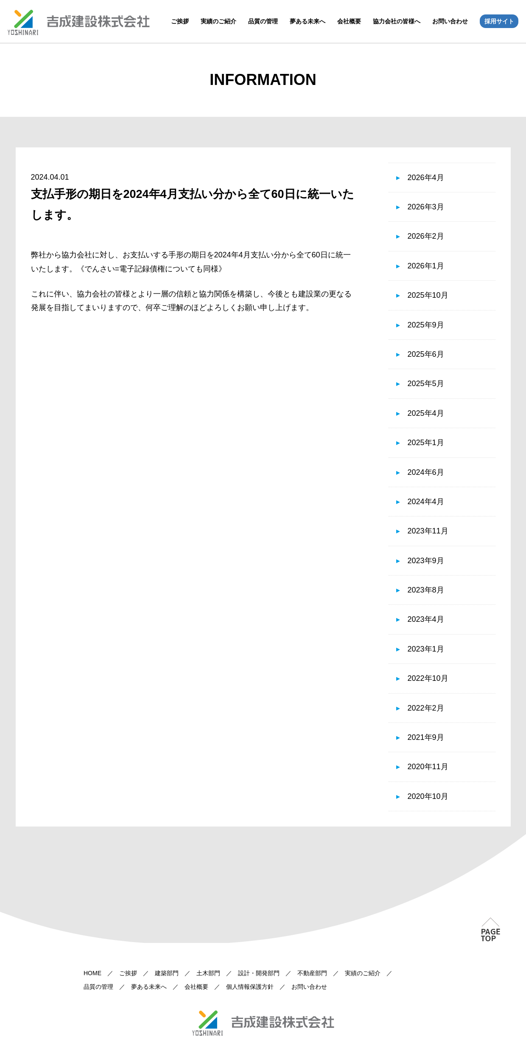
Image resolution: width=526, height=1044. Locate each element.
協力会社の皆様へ (396, 21)
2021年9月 (426, 737)
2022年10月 (428, 678)
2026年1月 (426, 266)
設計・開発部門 (259, 973)
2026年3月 (426, 207)
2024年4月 (426, 501)
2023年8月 (426, 590)
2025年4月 (426, 413)
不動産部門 (312, 973)
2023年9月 (426, 560)
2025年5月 (426, 383)
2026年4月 (426, 177)
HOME (92, 973)
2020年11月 (428, 766)
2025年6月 (426, 354)
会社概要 (349, 21)
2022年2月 (426, 708)
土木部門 (208, 973)
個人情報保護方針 (250, 986)
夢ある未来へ (307, 21)
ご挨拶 (180, 21)
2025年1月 (426, 442)
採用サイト (499, 21)
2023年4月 (426, 619)
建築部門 (167, 973)
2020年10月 (428, 796)
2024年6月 (426, 472)
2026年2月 (426, 236)
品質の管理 (263, 21)
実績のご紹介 (218, 21)
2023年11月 (428, 531)
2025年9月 (426, 325)
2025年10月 (428, 295)
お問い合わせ (450, 21)
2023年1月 (426, 649)
